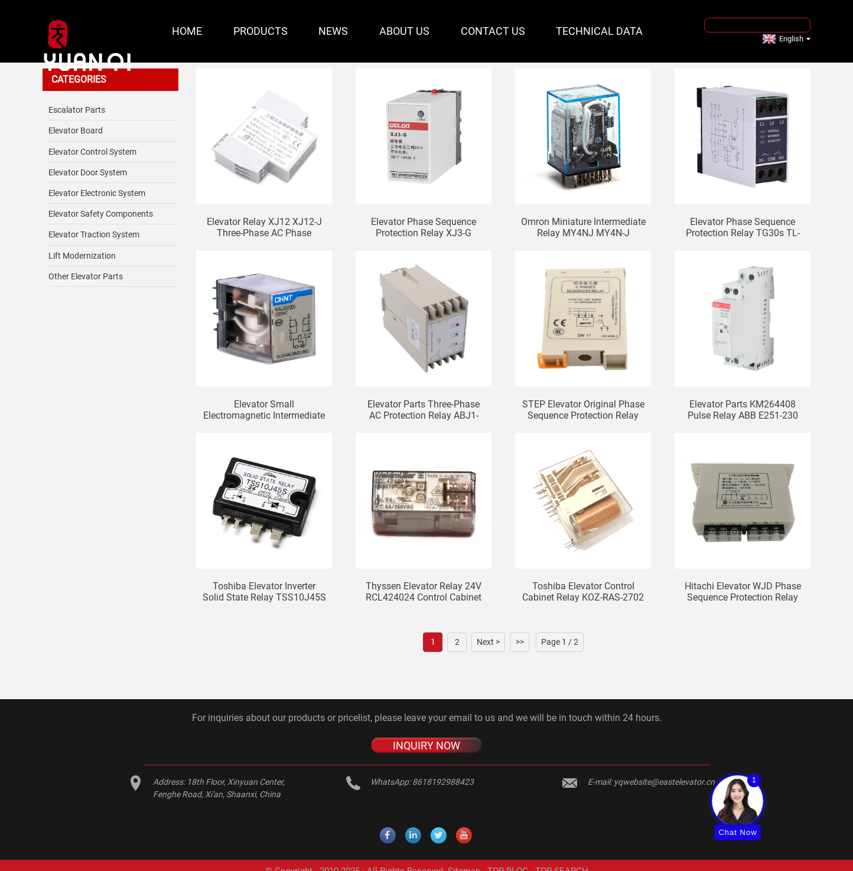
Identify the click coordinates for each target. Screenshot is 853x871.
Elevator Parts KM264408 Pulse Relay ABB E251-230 (743, 410)
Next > (488, 642)
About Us (404, 31)
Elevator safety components (100, 213)
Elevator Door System (87, 172)
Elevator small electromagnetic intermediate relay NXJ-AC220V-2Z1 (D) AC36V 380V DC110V (264, 410)
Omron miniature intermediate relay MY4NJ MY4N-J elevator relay (583, 227)
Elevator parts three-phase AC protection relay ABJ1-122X (423, 410)
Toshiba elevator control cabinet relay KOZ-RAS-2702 (583, 591)
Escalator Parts (76, 110)
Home (187, 31)
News (333, 31)
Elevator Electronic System (96, 193)
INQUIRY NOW (426, 745)
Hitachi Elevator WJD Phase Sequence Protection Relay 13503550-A (743, 591)
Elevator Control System (92, 151)
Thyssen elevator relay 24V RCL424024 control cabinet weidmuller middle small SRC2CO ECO (423, 591)
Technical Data (599, 31)
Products (260, 31)
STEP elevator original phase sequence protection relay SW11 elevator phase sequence (583, 410)
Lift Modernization (82, 255)
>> (520, 642)
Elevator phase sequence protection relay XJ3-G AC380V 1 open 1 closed (423, 227)
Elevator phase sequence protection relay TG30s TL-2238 (743, 227)
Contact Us (493, 31)
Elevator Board (75, 130)
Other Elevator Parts (85, 276)
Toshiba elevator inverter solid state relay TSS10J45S (264, 591)
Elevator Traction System (93, 234)
